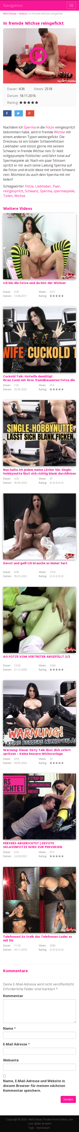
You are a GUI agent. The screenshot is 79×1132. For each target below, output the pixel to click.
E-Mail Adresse (15, 1044)
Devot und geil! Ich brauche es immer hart (35, 563)
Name (8, 1028)
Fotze (50, 127)
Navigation (12, 5)
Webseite (11, 1060)
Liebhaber (43, 186)
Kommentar (13, 996)
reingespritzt (13, 191)
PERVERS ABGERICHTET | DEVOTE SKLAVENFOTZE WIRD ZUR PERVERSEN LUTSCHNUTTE (32, 847)
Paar (56, 186)
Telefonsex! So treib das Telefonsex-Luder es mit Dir (37, 938)
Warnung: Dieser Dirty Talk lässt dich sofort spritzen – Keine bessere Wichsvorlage (37, 752)
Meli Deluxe (10, 13)
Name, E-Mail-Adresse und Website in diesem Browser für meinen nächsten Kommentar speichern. (34, 1086)
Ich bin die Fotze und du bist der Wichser (34, 283)
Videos (23, 13)
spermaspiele (64, 191)
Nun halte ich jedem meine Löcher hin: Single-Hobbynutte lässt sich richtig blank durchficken (39, 471)
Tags (31, 1128)
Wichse (59, 132)
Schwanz (31, 191)
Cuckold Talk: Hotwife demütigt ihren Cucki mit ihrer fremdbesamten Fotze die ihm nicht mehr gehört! (39, 380)
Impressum (43, 1128)
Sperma (30, 127)
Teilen (8, 195)
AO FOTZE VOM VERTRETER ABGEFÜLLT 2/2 (36, 657)
